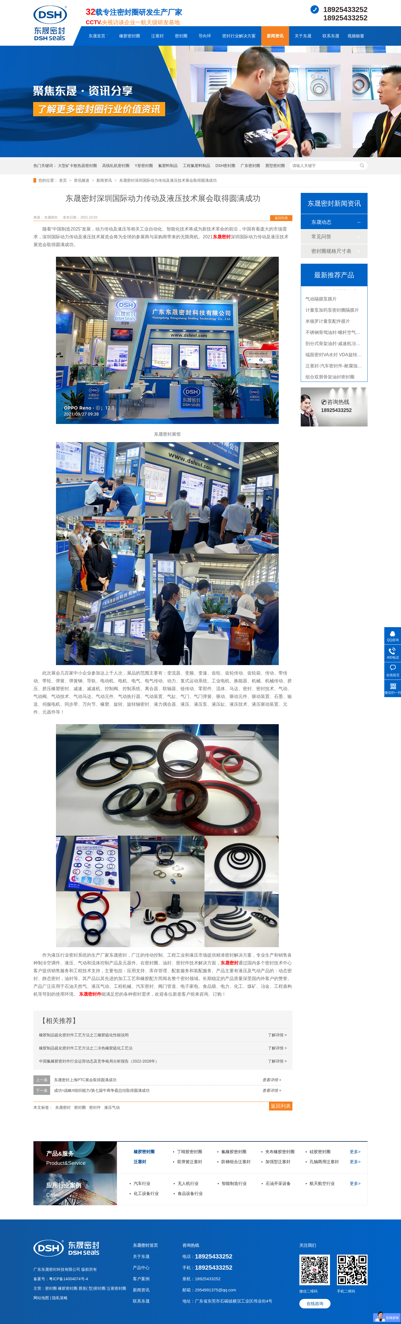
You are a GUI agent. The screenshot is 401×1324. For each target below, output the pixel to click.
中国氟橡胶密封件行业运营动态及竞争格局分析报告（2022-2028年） (99, 1061)
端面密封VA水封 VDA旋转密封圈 (338, 357)
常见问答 (321, 236)
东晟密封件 (90, 994)
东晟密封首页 (145, 1245)
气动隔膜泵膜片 (321, 301)
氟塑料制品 (168, 165)
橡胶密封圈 (129, 35)
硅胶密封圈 (320, 1151)
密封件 (95, 1107)
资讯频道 (82, 180)
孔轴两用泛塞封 (324, 1161)
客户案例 (141, 1278)
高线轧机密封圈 (115, 165)
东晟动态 (321, 222)
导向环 (205, 35)
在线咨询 (315, 1303)
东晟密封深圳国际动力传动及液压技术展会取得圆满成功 (168, 180)
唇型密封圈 (275, 165)
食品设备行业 (190, 1193)
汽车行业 (142, 1183)
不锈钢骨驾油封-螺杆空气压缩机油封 (341, 334)
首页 (63, 180)
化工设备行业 (146, 1193)
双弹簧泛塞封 (189, 1161)
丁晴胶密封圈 (189, 1151)
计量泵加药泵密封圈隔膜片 (332, 312)
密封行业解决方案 (239, 35)
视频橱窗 (356, 35)
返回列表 (281, 218)
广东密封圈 (250, 165)
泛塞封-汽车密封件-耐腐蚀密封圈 (338, 368)
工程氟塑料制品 (196, 165)
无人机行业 (188, 1183)
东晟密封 (222, 236)
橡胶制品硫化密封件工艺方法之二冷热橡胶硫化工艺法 (86, 1048)
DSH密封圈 (226, 165)
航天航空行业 (322, 1183)
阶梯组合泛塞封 (236, 1161)
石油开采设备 (278, 1183)
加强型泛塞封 (277, 1161)
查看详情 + (271, 1080)
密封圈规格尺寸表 (331, 251)
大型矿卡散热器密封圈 (77, 165)
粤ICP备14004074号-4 (68, 1279)
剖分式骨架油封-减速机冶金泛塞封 (339, 345)
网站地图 (41, 1298)
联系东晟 (330, 35)
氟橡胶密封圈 (233, 1151)
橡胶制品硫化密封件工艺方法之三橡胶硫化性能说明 (84, 1035)
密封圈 (181, 35)
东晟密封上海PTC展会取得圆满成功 (85, 1080)
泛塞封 (157, 35)
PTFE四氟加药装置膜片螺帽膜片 (337, 290)
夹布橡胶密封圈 (280, 1151)
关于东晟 (303, 35)
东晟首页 (97, 35)
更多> (355, 1151)
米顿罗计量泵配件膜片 (327, 323)
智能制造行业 (234, 1183)
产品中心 (141, 1267)
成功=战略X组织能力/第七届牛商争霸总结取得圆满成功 (102, 1090)
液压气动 (112, 1107)
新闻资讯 (275, 35)
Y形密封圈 (144, 165)
